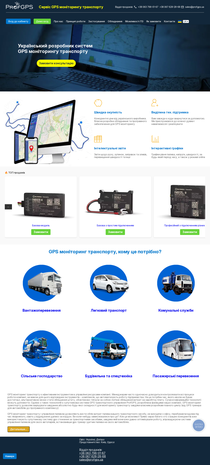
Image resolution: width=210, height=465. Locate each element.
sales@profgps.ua (194, 7)
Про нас (58, 21)
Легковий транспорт (109, 310)
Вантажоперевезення (42, 310)
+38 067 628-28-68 (92, 456)
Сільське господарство (41, 376)
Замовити (41, 232)
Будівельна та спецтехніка (108, 376)
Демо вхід (42, 21)
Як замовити (153, 21)
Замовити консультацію (56, 63)
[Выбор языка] (186, 21)
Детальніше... (18, 429)
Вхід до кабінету (18, 21)
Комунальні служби (175, 310)
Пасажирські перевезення (176, 376)
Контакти (169, 21)
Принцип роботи (75, 21)
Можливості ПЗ (134, 21)
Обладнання (115, 21)
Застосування (96, 21)
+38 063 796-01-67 (92, 453)
